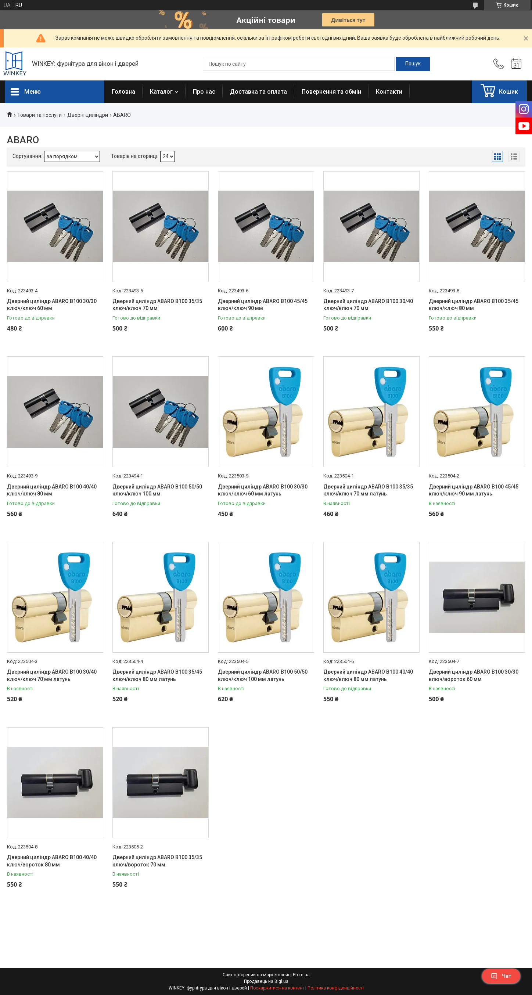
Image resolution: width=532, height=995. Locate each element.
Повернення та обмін (331, 91)
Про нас (204, 91)
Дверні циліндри (87, 115)
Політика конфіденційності (336, 988)
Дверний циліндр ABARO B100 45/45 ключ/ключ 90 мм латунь (473, 490)
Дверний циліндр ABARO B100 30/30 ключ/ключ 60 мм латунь (263, 490)
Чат (501, 976)
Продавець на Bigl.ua (266, 981)
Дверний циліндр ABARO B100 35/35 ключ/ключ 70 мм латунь (368, 490)
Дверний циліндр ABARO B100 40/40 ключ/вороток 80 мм (52, 861)
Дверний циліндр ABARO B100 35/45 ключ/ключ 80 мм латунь (157, 675)
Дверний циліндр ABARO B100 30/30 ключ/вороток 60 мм (473, 675)
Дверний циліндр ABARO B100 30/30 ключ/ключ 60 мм (52, 304)
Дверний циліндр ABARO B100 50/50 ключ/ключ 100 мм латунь (263, 675)
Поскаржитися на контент (277, 988)
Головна (123, 91)
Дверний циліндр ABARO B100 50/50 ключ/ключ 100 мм (157, 490)
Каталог (161, 91)
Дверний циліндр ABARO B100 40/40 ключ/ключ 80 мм (52, 490)
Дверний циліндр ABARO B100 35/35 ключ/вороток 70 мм (157, 861)
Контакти (389, 91)
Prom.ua (301, 974)
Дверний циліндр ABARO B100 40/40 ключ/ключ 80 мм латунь (368, 675)
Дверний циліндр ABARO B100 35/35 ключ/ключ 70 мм (157, 304)
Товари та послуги (39, 115)
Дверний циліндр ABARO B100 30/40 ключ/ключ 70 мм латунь (52, 675)
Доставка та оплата (258, 91)
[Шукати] (413, 64)
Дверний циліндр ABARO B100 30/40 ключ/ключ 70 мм (368, 304)
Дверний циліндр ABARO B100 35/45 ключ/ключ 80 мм (473, 304)
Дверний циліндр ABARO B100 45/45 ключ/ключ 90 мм (263, 304)
